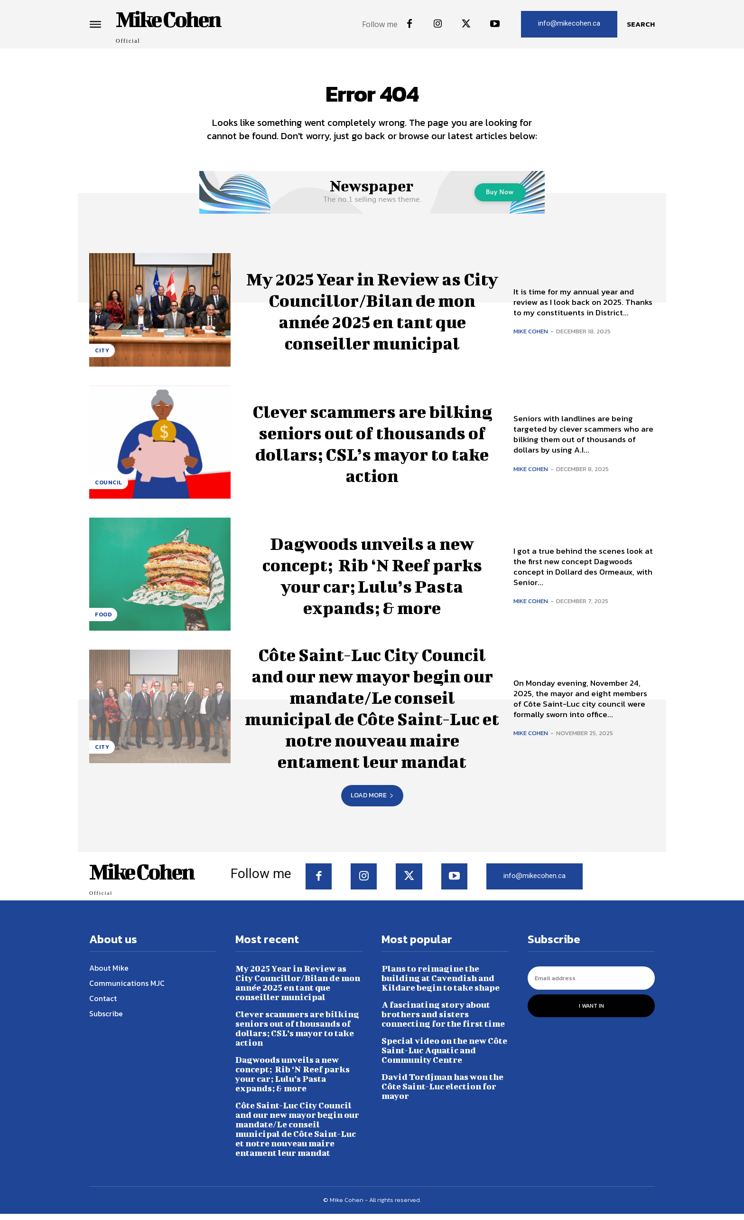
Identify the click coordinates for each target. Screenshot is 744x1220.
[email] (591, 984)
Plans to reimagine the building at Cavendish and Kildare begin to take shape (440, 984)
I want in (591, 1012)
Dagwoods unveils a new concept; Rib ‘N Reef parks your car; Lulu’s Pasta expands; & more (372, 580)
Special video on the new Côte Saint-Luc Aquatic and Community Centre (444, 1056)
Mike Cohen (530, 337)
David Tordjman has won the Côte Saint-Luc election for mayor (442, 1092)
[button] (641, 24)
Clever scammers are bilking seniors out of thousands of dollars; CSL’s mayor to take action (372, 448)
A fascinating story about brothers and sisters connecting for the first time (443, 1020)
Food (103, 620)
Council (108, 488)
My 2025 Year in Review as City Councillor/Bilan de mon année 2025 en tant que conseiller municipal (372, 316)
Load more (372, 801)
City (102, 356)
